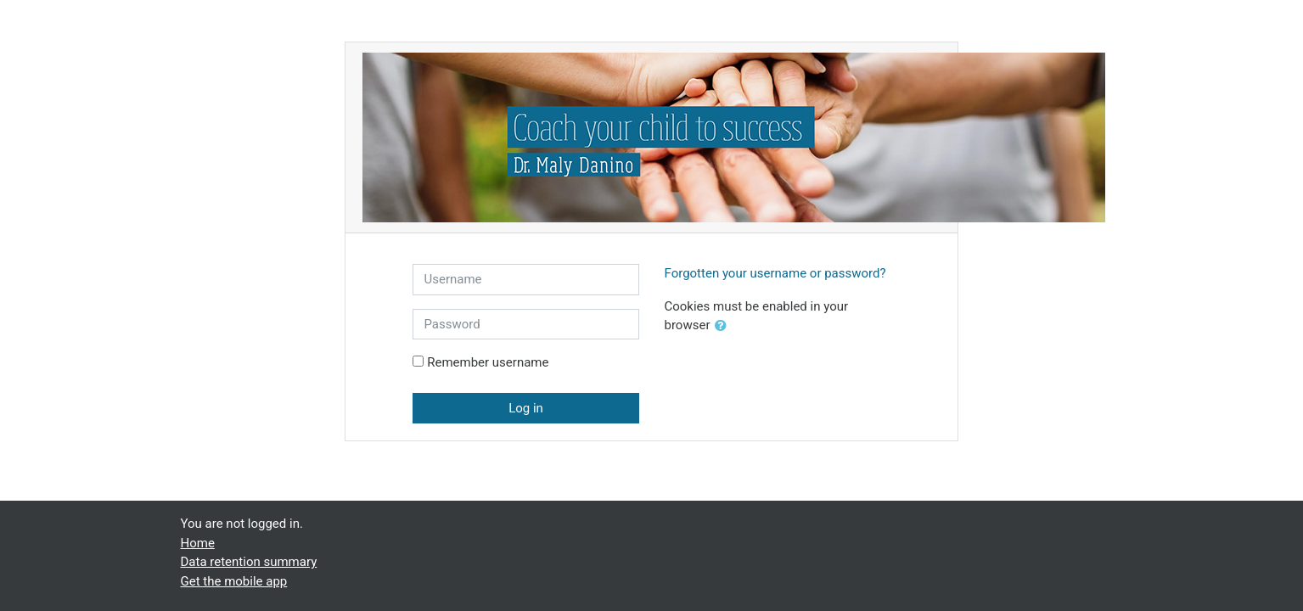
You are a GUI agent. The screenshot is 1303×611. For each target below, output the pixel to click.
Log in (525, 408)
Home (198, 543)
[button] (724, 326)
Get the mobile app (234, 581)
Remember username (487, 362)
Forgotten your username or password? (775, 273)
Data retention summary (249, 561)
